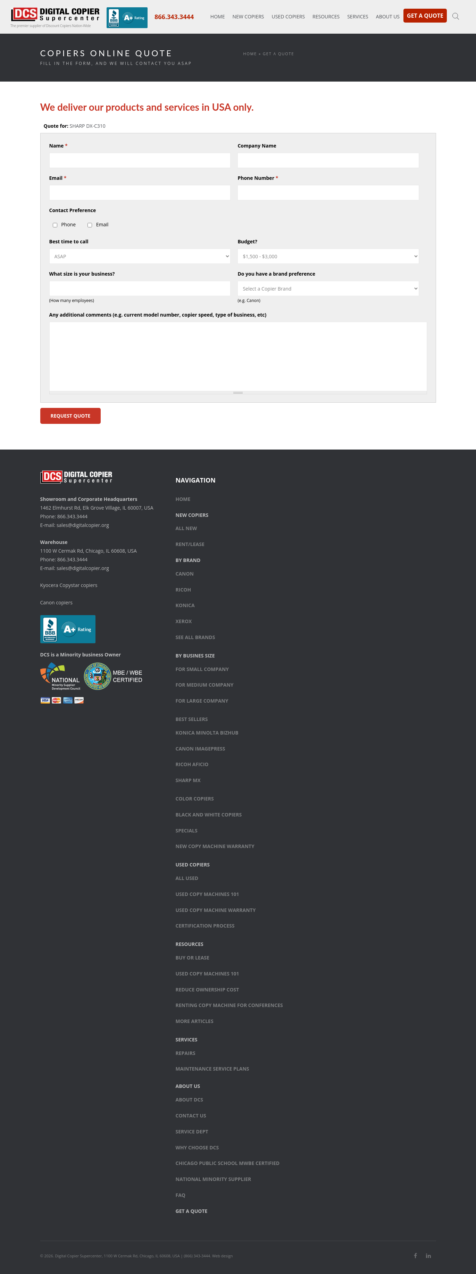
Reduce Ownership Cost (207, 989)
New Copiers (248, 16)
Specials (187, 830)
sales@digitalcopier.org (83, 525)
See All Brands (195, 637)
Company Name (256, 145)
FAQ (181, 1195)
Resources (326, 16)
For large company (202, 700)
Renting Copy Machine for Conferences (229, 1005)
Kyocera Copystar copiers (69, 585)
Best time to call (69, 241)
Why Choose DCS (197, 1147)
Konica (185, 605)
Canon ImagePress (200, 748)
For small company (202, 669)
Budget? (247, 241)
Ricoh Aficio (192, 764)
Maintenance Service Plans (212, 1068)
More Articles (195, 1021)
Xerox (184, 621)
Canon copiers (56, 602)
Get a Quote (425, 15)
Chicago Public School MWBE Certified (228, 1163)
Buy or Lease (192, 957)
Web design (222, 1255)
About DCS (189, 1099)
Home (217, 16)
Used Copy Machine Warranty (216, 910)
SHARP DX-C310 (88, 126)
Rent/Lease (190, 544)
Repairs (185, 1053)
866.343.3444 (174, 16)
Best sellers (192, 719)
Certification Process (205, 925)
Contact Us (191, 1115)
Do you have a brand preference (276, 273)
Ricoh (183, 589)
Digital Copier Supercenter (78, 1255)
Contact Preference (72, 210)
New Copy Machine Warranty (215, 846)
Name (58, 145)
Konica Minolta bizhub (207, 732)
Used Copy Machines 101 (207, 894)
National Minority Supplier (213, 1179)
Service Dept (192, 1131)
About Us (388, 16)
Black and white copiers (209, 814)
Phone (68, 224)
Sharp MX (188, 780)
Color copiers (195, 798)
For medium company (205, 684)
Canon (185, 573)
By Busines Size (195, 655)
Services (357, 16)
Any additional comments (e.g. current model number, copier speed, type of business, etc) (158, 314)
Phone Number (257, 178)
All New (186, 528)
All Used (187, 878)
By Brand (188, 560)
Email (58, 178)
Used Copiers (288, 16)
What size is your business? (82, 273)
